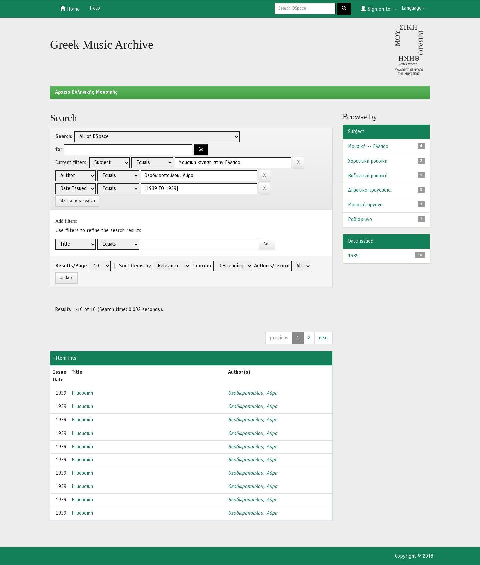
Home (70, 8)
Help (95, 8)
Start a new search (77, 200)
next (323, 338)
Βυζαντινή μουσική (367, 176)
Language (413, 8)
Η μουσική (82, 393)
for (58, 149)
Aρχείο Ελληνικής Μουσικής (86, 92)
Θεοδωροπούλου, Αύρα (252, 393)
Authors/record (272, 266)
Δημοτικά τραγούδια (369, 190)
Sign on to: (379, 8)
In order (202, 266)
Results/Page (71, 266)
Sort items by (135, 266)
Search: (64, 136)
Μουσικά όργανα (365, 205)
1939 (353, 256)
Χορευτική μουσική (367, 161)
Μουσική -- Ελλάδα (368, 146)
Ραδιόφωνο (360, 219)
